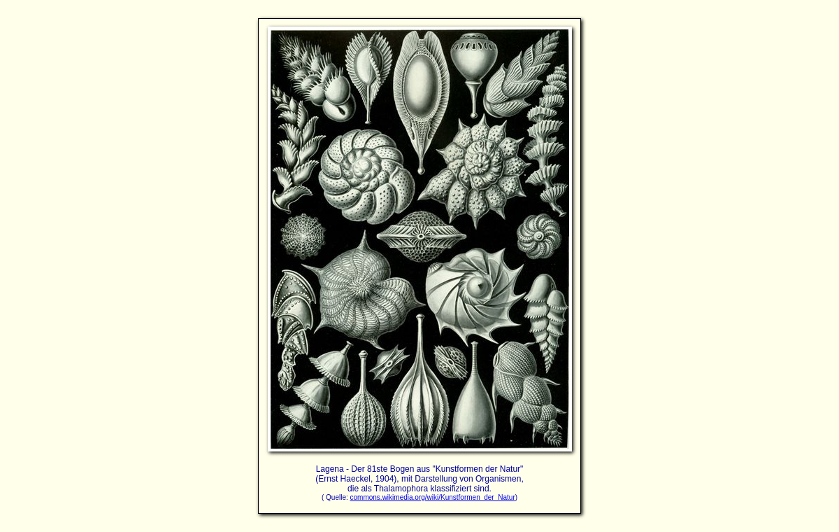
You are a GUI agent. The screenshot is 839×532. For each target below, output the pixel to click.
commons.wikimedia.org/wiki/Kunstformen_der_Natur (432, 497)
